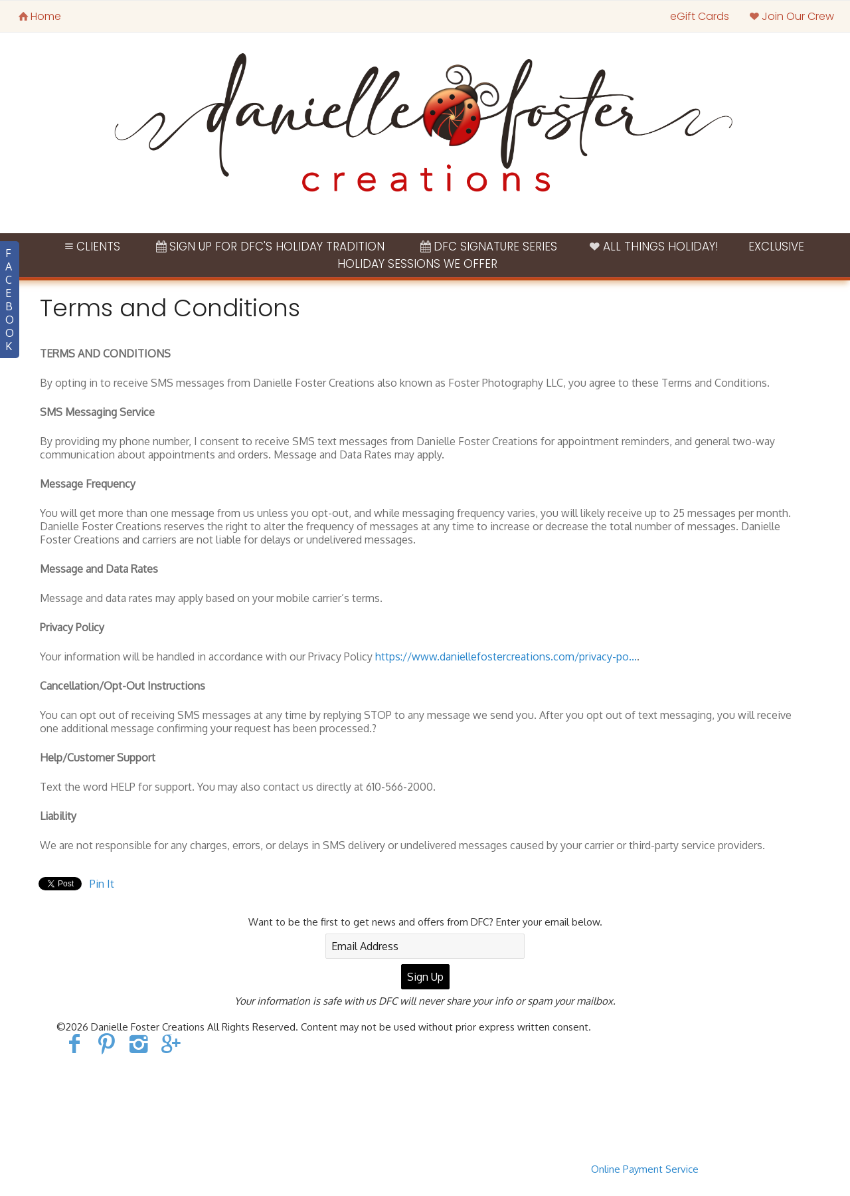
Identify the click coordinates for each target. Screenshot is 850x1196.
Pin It (102, 883)
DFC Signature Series (487, 246)
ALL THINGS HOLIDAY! (653, 246)
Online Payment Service (645, 1169)
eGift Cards (699, 16)
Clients (91, 246)
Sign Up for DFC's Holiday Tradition (268, 246)
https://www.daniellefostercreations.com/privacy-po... (506, 656)
